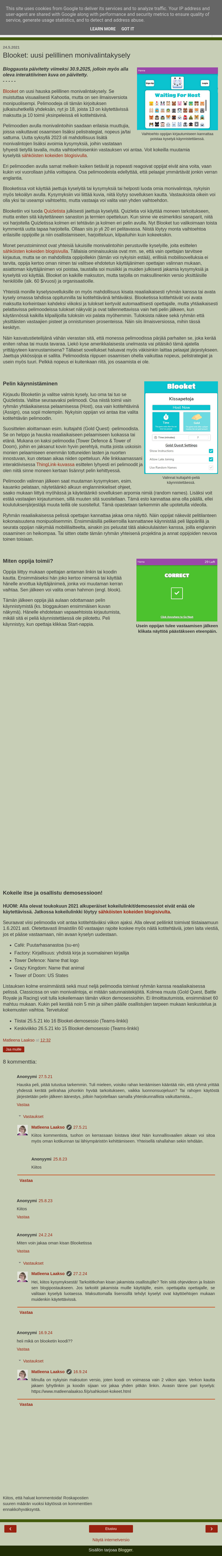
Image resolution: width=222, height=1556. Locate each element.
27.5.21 (46, 1076)
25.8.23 (60, 1159)
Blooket (11, 91)
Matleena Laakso (47, 1127)
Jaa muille (13, 1049)
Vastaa (23, 1104)
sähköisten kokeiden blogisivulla (54, 155)
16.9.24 (46, 1332)
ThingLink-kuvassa (55, 464)
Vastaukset (33, 1116)
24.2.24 (46, 1235)
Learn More (103, 29)
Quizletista (54, 211)
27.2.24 (80, 1273)
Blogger (125, 1550)
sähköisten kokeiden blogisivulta (134, 911)
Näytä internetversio (111, 1539)
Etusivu (110, 1529)
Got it (127, 29)
